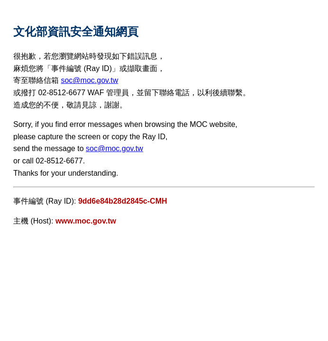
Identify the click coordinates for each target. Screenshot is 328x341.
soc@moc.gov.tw (89, 80)
